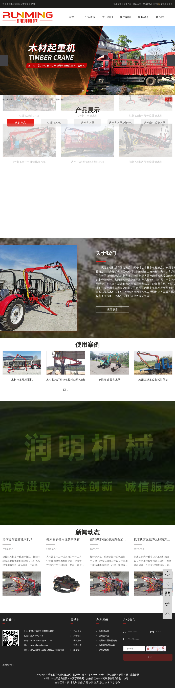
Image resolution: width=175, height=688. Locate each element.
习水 (112, 682)
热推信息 (118, 4)
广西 (85, 682)
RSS (145, 4)
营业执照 (135, 674)
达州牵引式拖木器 (107, 645)
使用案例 (125, 17)
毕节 (117, 682)
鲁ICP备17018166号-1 (94, 674)
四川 (69, 682)
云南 (80, 682)
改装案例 (77, 640)
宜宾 (96, 682)
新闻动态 (143, 17)
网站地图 (137, 4)
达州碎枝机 (104, 650)
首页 (71, 17)
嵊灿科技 (123, 674)
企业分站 (127, 4)
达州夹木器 (104, 636)
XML (150, 4)
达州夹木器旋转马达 (108, 640)
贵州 (75, 682)
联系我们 (161, 17)
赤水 (107, 682)
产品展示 (89, 17)
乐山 (101, 682)
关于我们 (107, 17)
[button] (83, 91)
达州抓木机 (104, 631)
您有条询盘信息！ (163, 4)
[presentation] (4, 60)
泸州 (91, 682)
